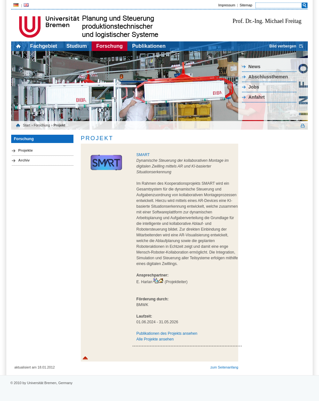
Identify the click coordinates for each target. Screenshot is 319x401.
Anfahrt (256, 97)
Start (26, 125)
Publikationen (149, 46)
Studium (76, 46)
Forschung (109, 46)
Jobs (253, 87)
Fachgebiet (43, 46)
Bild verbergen (282, 46)
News (254, 66)
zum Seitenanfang (224, 367)
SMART (143, 155)
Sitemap (245, 5)
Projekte (25, 150)
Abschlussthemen (268, 76)
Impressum (226, 5)
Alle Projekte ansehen (155, 339)
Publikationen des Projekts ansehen (166, 333)
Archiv (24, 160)
